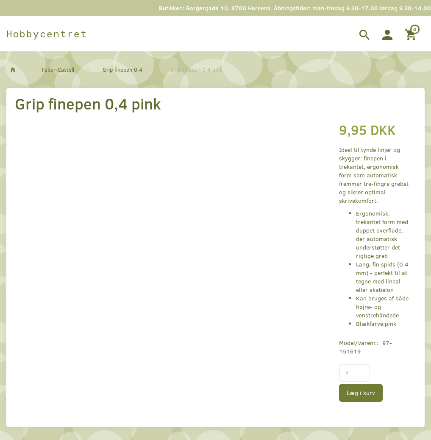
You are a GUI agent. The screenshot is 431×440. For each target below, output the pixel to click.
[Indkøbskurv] (412, 33)
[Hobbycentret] (46, 33)
